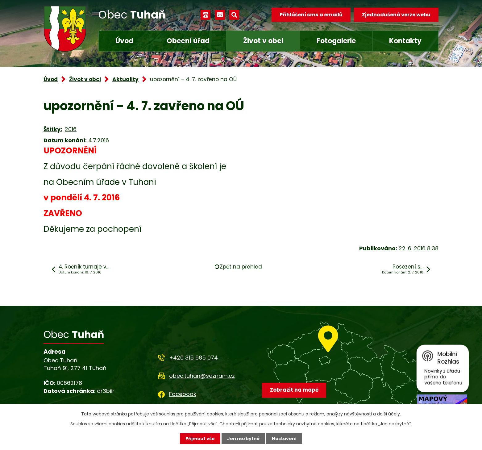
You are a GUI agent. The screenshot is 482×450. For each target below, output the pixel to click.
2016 (71, 129)
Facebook (182, 394)
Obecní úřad (188, 41)
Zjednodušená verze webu (396, 14)
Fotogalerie (336, 41)
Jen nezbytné (243, 438)
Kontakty (405, 41)
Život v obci (263, 41)
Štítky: (53, 129)
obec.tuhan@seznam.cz (202, 376)
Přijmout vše (200, 438)
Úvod (124, 41)
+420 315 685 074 (193, 357)
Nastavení (284, 438)
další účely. (389, 414)
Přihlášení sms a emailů (311, 14)
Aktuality (125, 79)
